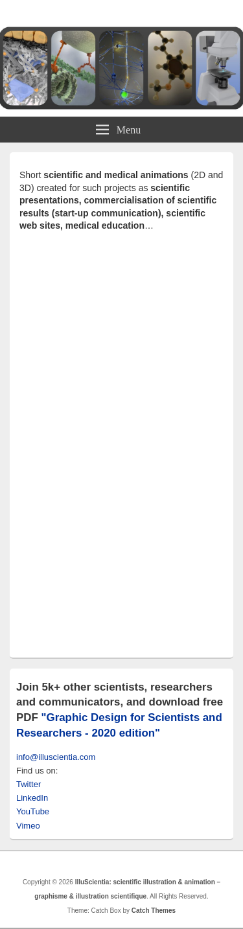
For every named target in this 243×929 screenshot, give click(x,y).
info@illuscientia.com (55, 757)
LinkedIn (32, 798)
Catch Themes (154, 910)
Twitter (28, 784)
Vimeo (28, 826)
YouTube (32, 811)
